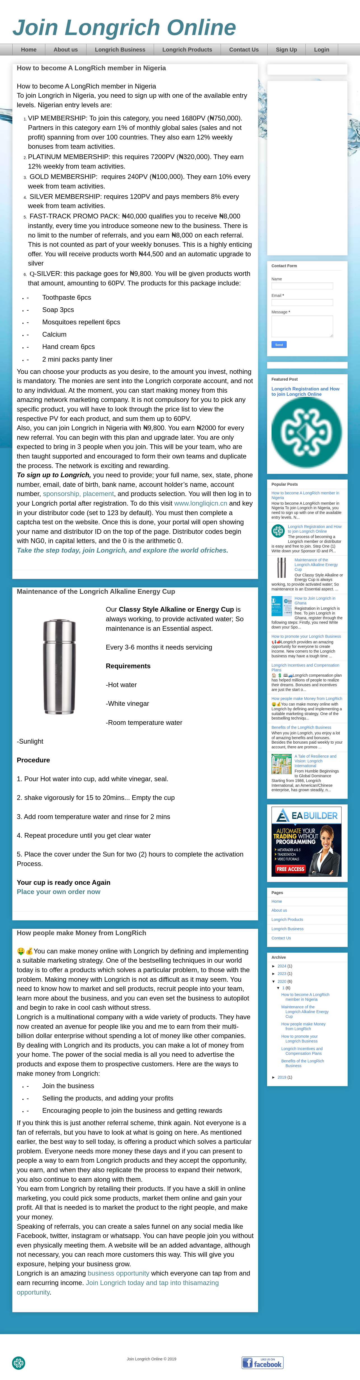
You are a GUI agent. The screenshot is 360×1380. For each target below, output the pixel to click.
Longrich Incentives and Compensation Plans (302, 1051)
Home (29, 49)
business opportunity (118, 1273)
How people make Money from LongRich (81, 933)
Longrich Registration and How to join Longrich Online (306, 391)
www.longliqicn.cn (200, 503)
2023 (282, 973)
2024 (282, 966)
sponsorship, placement (78, 493)
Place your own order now (58, 891)
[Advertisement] (307, 167)
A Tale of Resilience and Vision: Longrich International (315, 761)
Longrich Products (187, 49)
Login (321, 49)
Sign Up (286, 49)
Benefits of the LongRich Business (301, 727)
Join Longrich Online (124, 27)
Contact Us (244, 49)
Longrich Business (120, 49)
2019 (282, 1077)
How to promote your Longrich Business (306, 636)
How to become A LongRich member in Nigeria (91, 68)
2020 (282, 981)
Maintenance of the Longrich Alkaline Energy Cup (96, 591)
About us (66, 49)
